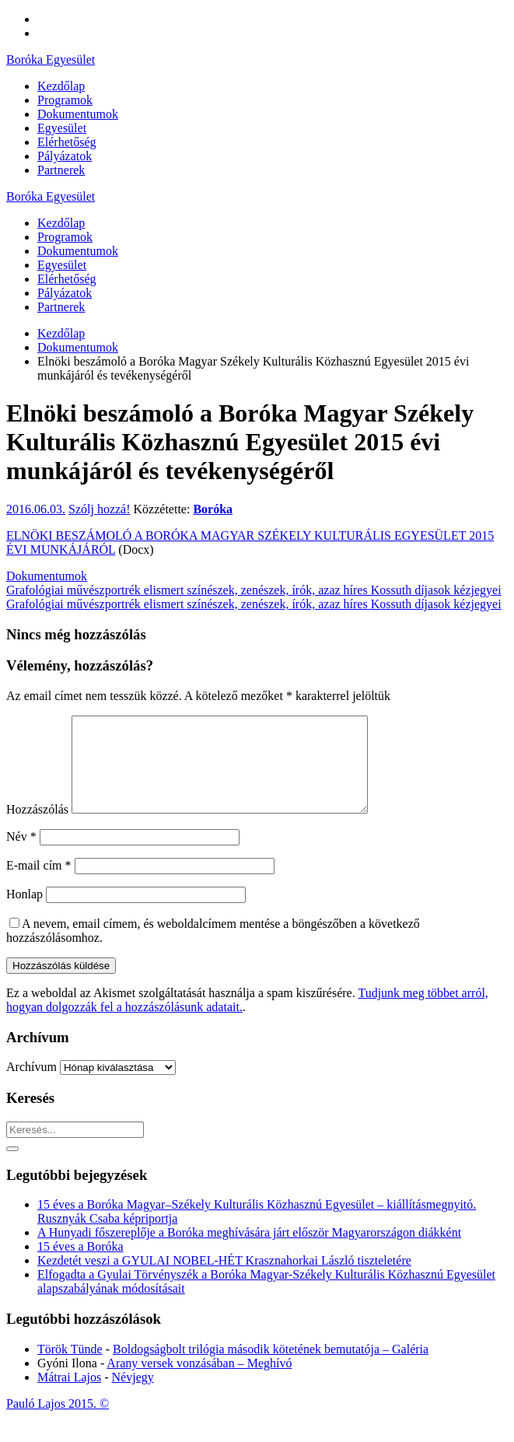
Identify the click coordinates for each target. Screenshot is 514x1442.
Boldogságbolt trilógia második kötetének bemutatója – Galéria (270, 1367)
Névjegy (133, 1395)
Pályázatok (64, 292)
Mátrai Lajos (69, 1395)
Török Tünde (70, 1367)
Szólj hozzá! (99, 509)
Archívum (31, 1085)
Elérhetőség (66, 278)
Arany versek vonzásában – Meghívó (199, 1381)
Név (21, 855)
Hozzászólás (37, 828)
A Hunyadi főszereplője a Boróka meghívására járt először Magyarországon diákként (249, 1251)
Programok (65, 236)
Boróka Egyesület (50, 59)
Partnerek (61, 306)
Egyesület (61, 264)
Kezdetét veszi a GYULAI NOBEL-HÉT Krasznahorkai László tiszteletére (224, 1279)
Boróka (213, 509)
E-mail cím (39, 884)
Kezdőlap (61, 222)
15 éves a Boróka (80, 1265)
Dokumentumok (77, 250)
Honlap (24, 912)
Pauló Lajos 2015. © (57, 1422)
